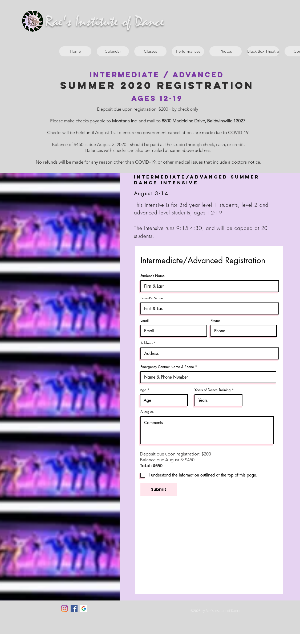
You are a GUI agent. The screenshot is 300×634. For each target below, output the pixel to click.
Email (144, 320)
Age (143, 390)
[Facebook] (74, 608)
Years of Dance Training (212, 390)
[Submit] (158, 489)
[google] (83, 608)
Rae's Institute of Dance (104, 22)
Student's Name (152, 275)
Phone (215, 320)
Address (146, 343)
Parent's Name (151, 298)
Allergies (146, 411)
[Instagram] (64, 608)
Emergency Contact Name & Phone (167, 366)
